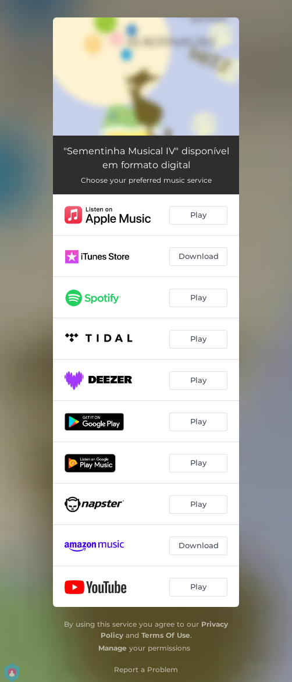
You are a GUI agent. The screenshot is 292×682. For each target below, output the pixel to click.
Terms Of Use (165, 635)
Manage (112, 648)
